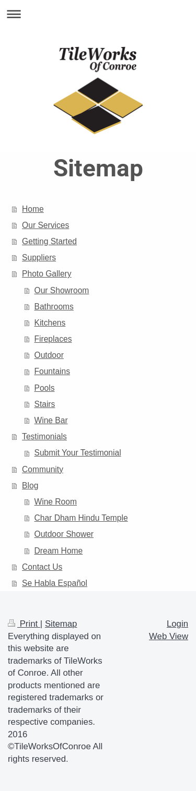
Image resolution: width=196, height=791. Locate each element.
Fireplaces (53, 338)
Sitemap (61, 624)
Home (33, 209)
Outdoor (49, 355)
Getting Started (49, 241)
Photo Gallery (46, 273)
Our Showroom (61, 290)
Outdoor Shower (64, 534)
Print (24, 624)
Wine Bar (51, 420)
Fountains (52, 371)
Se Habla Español (54, 583)
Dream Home (58, 550)
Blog (30, 485)
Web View (168, 636)
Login (177, 624)
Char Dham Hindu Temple (81, 517)
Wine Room (55, 501)
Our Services (45, 225)
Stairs (44, 404)
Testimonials (44, 436)
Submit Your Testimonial (77, 452)
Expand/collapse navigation (98, 14)
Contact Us (42, 566)
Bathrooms (54, 306)
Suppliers (39, 257)
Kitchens (50, 322)
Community (42, 469)
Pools (44, 387)
